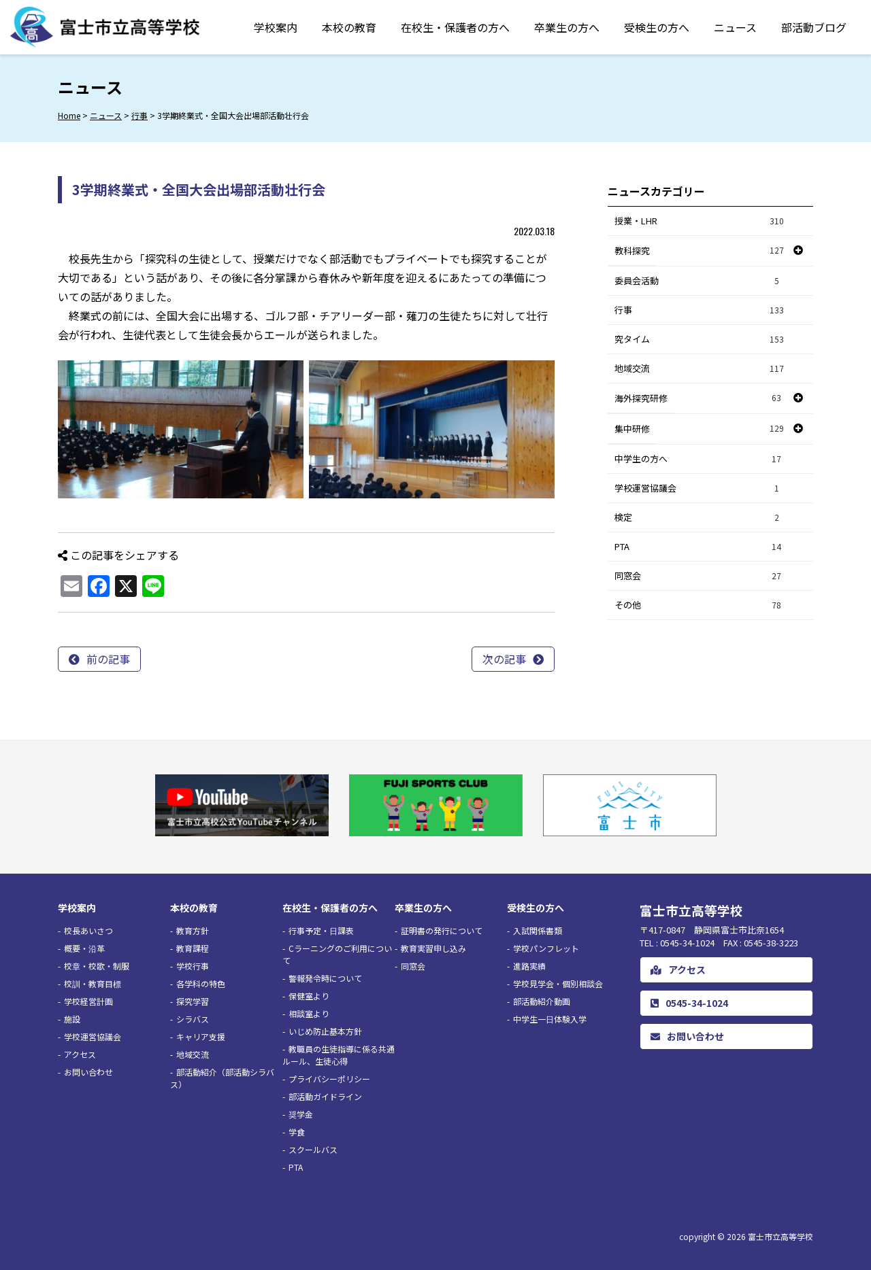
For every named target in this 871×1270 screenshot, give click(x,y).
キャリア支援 (200, 1036)
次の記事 (504, 659)
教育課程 (192, 948)
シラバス (192, 1019)
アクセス (80, 1054)
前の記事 (108, 659)
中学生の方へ (699, 459)
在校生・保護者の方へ (455, 27)
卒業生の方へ (566, 27)
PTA (699, 547)
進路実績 (529, 966)
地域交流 (699, 368)
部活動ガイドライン (325, 1096)
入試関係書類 (537, 930)
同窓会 (699, 576)
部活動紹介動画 (541, 1001)
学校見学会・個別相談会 (558, 983)
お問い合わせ (88, 1072)
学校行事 (192, 966)
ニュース (735, 27)
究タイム (699, 339)
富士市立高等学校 (780, 1236)
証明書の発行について (441, 930)
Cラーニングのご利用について (337, 954)
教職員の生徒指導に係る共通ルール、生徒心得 (338, 1055)
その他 (699, 605)
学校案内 (275, 27)
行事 (699, 310)
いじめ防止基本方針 (325, 1031)
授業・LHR (699, 221)
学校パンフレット (546, 948)
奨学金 (301, 1114)
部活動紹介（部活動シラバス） (222, 1078)
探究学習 (192, 1001)
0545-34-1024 (689, 1003)
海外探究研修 (641, 398)
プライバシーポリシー (329, 1078)
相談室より (309, 1013)
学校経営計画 (88, 1001)
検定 (699, 517)
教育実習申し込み (433, 948)
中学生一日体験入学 (550, 1019)
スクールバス (313, 1149)
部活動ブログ (814, 27)
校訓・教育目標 (92, 983)
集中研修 (632, 428)
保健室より (309, 995)
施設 (72, 1019)
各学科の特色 (200, 983)
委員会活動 (699, 281)
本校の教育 (349, 27)
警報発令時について (325, 978)
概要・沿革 (84, 948)
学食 (297, 1131)
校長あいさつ (88, 930)
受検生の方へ (656, 27)
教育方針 (192, 930)
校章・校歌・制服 (96, 966)
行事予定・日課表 (321, 930)
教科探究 (632, 250)
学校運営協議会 (699, 488)
